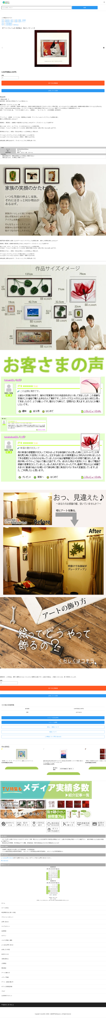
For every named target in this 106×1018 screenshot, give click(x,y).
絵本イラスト (22, 21)
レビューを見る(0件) (53, 717)
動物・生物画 (22, 20)
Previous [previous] (2, 47)
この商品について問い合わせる (53, 736)
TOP (2, 20)
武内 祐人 (16, 24)
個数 (2, 75)
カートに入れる (53, 83)
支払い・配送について (53, 727)
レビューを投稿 (53, 722)
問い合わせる (4, 860)
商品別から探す (9, 20)
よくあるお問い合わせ (7, 857)
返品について (53, 731)
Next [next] (103, 47)
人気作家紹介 (8, 23)
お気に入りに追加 (53, 90)
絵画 (16, 20)
